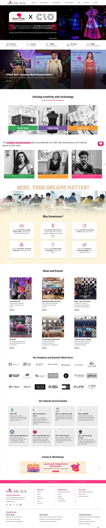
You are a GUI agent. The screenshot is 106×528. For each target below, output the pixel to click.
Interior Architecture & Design (86, 491)
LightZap (60, 496)
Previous (1, 164)
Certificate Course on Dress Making (14, 521)
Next (104, 164)
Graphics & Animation (84, 496)
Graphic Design (81, 481)
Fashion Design (53, 481)
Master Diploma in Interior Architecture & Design (50, 517)
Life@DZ (39, 496)
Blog (38, 500)
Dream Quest (61, 498)
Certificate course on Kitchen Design (48, 521)
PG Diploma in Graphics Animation (87, 521)
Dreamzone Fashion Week (64, 491)
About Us (39, 491)
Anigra (59, 494)
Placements (40, 498)
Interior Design (25, 481)
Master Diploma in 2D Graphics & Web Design (89, 517)
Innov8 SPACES (61, 500)
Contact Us (40, 503)
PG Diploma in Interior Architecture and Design (50, 519)
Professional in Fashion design (13, 519)
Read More (8, 80)
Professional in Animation (85, 519)
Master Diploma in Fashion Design (13, 517)
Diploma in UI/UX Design (84, 523)
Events (38, 494)
